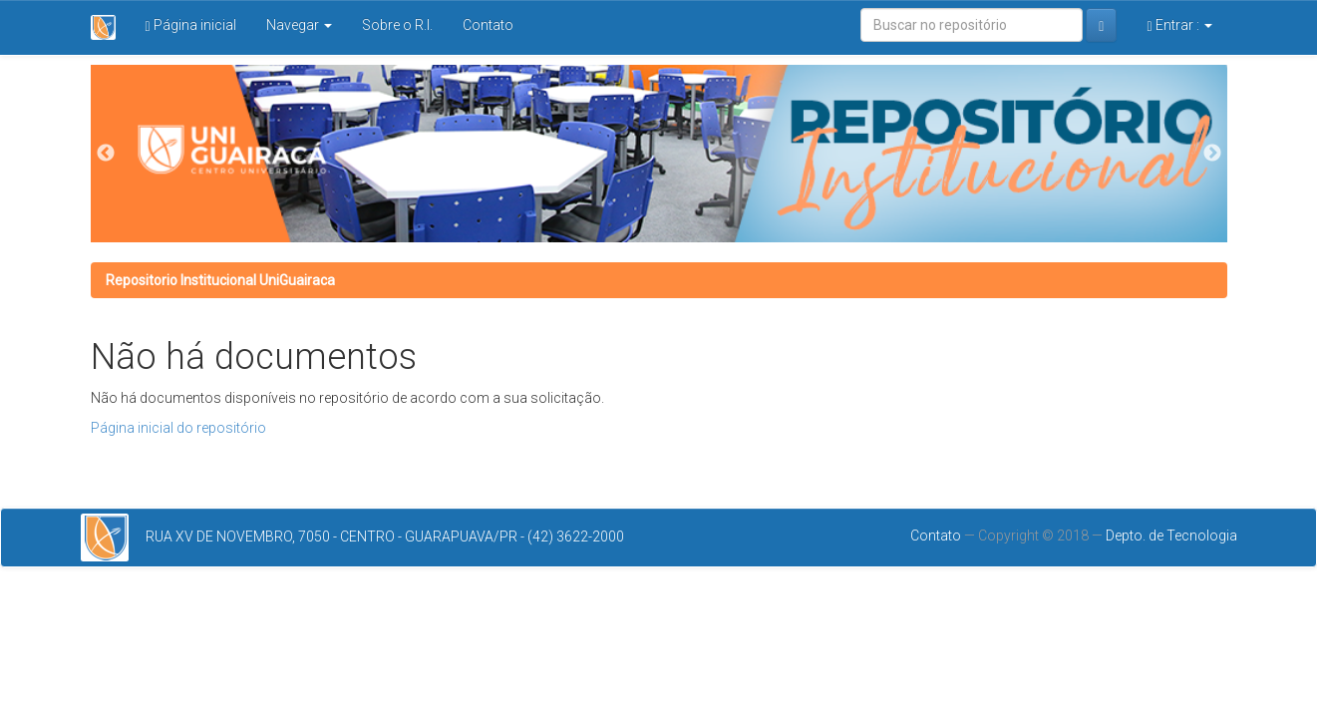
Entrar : (1179, 25)
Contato (488, 25)
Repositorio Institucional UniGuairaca (220, 280)
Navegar (299, 25)
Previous (106, 154)
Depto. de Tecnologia (1171, 535)
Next (1212, 154)
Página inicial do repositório (178, 428)
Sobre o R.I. (397, 25)
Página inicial (191, 25)
